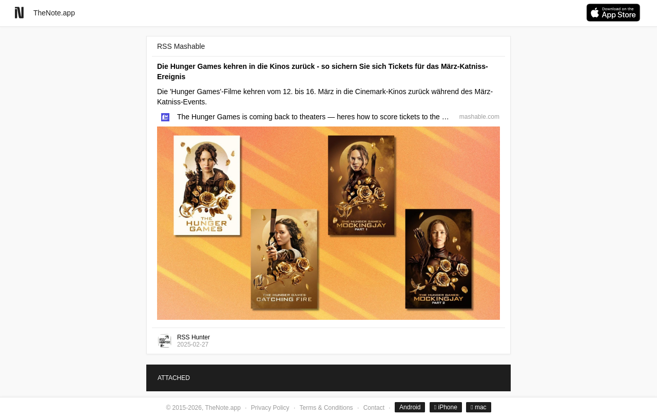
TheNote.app (54, 13)
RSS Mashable (181, 46)
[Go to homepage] (19, 13)
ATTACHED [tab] (174, 378)
